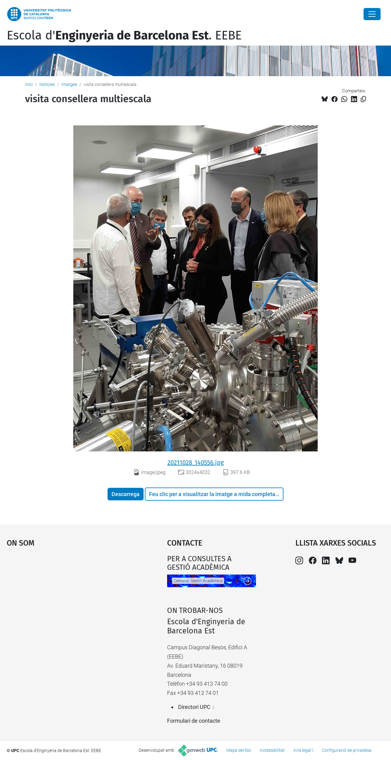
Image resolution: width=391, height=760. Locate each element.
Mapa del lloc (238, 750)
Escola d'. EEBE (124, 35)
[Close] (372, 14)
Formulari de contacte (193, 720)
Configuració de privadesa (346, 750)
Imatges (69, 84)
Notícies (47, 84)
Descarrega (125, 494)
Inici (29, 84)
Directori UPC (194, 707)
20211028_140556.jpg (195, 462)
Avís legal (302, 750)
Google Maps (67, 600)
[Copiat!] (363, 99)
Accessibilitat (272, 750)
